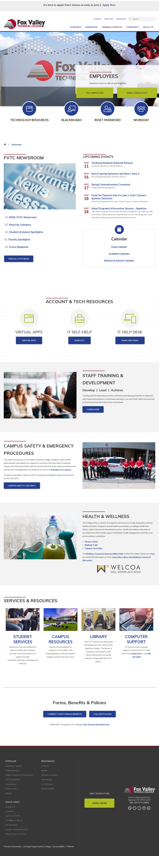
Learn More (93, 409)
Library (98, 636)
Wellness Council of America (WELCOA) (104, 553)
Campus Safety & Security (22, 485)
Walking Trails (91, 545)
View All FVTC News (18, 258)
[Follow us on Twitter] (134, 808)
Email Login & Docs (137, 93)
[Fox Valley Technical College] (24, 24)
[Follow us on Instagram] (149, 808)
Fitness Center (91, 541)
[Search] (141, 19)
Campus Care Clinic (93, 548)
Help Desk (136, 653)
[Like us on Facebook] (130, 808)
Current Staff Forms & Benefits (64, 714)
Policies (70, 846)
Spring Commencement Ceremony (110, 184)
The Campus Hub (94, 93)
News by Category (17, 224)
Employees (108, 19)
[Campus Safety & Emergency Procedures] (118, 467)
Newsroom (121, 19)
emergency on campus (61, 469)
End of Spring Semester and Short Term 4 (115, 173)
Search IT (79, 340)
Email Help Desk (130, 340)
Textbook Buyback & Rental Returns (112, 162)
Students (97, 19)
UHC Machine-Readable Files (96, 724)
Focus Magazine (16, 246)
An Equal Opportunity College (37, 846)
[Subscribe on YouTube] (139, 808)
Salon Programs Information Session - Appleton (119, 208)
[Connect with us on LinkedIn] (144, 808)
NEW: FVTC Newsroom (20, 217)
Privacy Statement (13, 846)
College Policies (102, 714)
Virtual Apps (29, 340)
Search (130, 19)
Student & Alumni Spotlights (23, 231)
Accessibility (59, 846)
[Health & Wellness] (40, 538)
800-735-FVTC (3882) (139, 802)
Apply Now (109, 4)
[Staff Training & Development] (40, 397)
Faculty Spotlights (17, 239)
